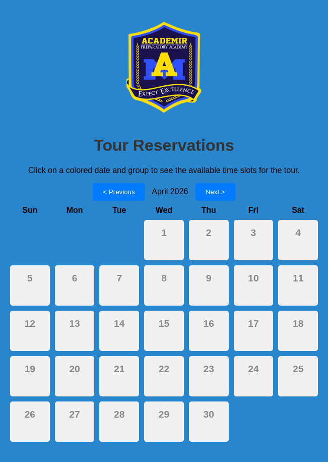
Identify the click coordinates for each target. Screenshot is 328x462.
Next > (215, 192)
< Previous (119, 192)
